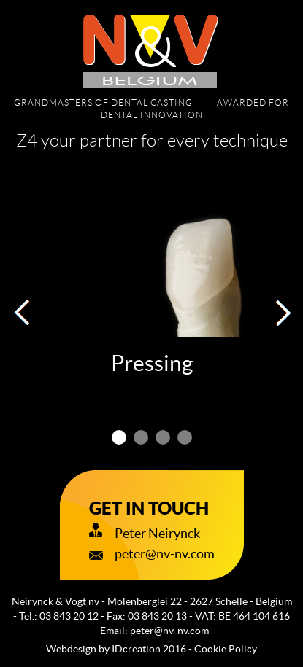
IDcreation (103, 649)
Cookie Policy (225, 649)
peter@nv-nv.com (169, 630)
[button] (22, 312)
